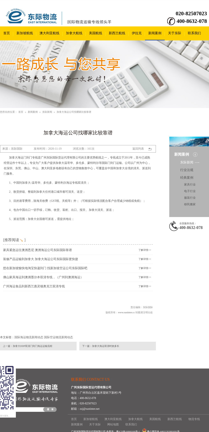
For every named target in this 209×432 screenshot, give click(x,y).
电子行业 (190, 191)
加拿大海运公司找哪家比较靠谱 (74, 111)
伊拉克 (137, 33)
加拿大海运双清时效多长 (105, 346)
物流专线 (194, 419)
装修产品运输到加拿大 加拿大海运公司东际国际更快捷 (40, 259)
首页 (6, 33)
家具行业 (190, 184)
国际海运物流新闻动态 (28, 337)
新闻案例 (154, 33)
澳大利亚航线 (49, 33)
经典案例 (186, 177)
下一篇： (87, 346)
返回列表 (138, 148)
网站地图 (113, 424)
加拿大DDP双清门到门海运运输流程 (32, 346)
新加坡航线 (24, 33)
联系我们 (194, 33)
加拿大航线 (74, 33)
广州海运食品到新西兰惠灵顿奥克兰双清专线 (34, 286)
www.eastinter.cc (126, 312)
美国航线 (95, 33)
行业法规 (186, 170)
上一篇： (8, 346)
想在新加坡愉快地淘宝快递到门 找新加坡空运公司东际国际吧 (45, 268)
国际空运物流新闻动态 (58, 337)
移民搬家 (190, 204)
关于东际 (174, 33)
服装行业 (190, 197)
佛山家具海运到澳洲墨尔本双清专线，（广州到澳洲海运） (43, 277)
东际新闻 (47, 111)
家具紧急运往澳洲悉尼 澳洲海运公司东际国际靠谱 (37, 250)
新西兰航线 (117, 33)
